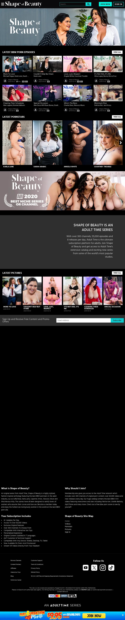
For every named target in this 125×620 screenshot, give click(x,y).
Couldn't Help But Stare (43, 74)
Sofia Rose (17, 499)
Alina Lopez (98, 76)
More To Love (9, 74)
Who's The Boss (70, 103)
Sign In (118, 4)
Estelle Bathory (117, 501)
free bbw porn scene (104, 504)
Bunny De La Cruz (110, 76)
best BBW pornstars (39, 496)
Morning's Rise (100, 103)
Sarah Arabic (27, 76)
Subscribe (117, 320)
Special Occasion (41, 103)
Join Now (105, 4)
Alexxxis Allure (79, 105)
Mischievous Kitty (8, 501)
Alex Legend (7, 105)
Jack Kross (107, 105)
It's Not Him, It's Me (102, 74)
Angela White (69, 76)
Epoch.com (22, 589)
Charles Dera (68, 105)
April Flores (69, 504)
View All (117, 52)
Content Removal (62, 591)
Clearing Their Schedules (13, 103)
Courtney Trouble (81, 76)
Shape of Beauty (13, 79)
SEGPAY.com (85, 589)
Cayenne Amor (36, 499)
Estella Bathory (59, 105)
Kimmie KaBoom (19, 105)
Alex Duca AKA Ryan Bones (43, 105)
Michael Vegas (8, 76)
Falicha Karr (98, 105)
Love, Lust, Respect (72, 74)
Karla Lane (18, 76)
